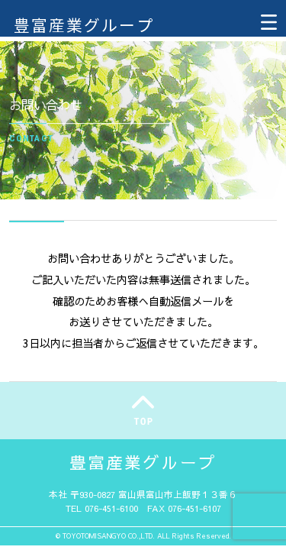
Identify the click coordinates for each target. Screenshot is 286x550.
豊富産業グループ (84, 24)
